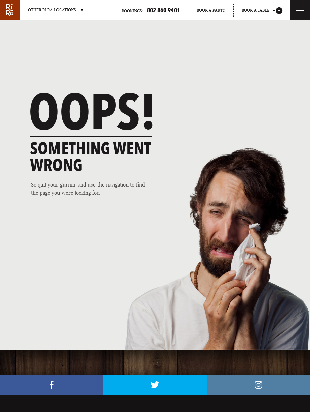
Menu (300, 10)
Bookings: (151, 10)
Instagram (258, 385)
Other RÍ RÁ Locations (55, 9)
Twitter (155, 384)
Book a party (211, 10)
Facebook (52, 385)
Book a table (262, 10)
